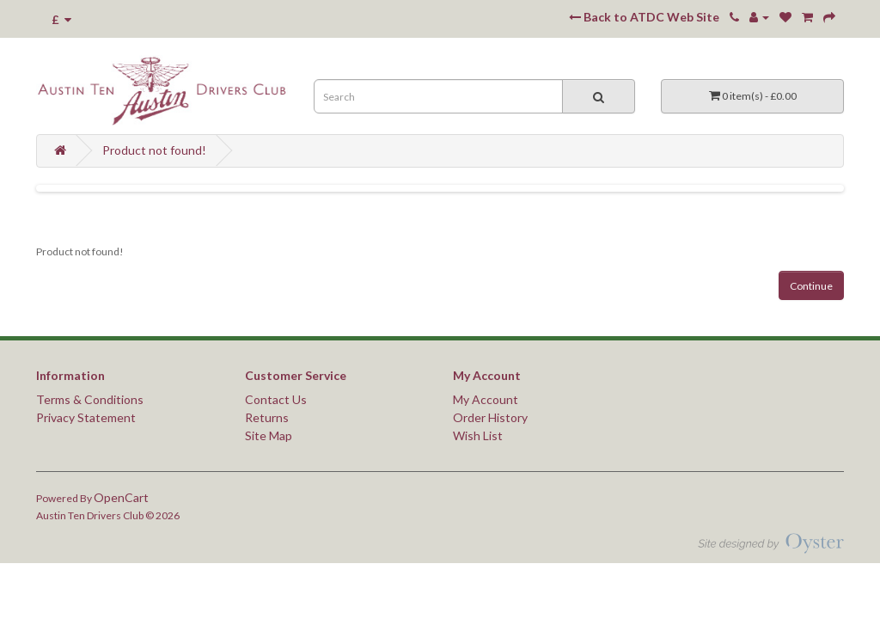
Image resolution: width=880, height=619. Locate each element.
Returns (267, 417)
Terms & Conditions (90, 399)
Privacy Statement (86, 417)
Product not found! (154, 150)
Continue (811, 285)
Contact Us (276, 399)
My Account (485, 399)
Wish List (478, 435)
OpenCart (121, 497)
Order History (490, 417)
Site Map (268, 435)
